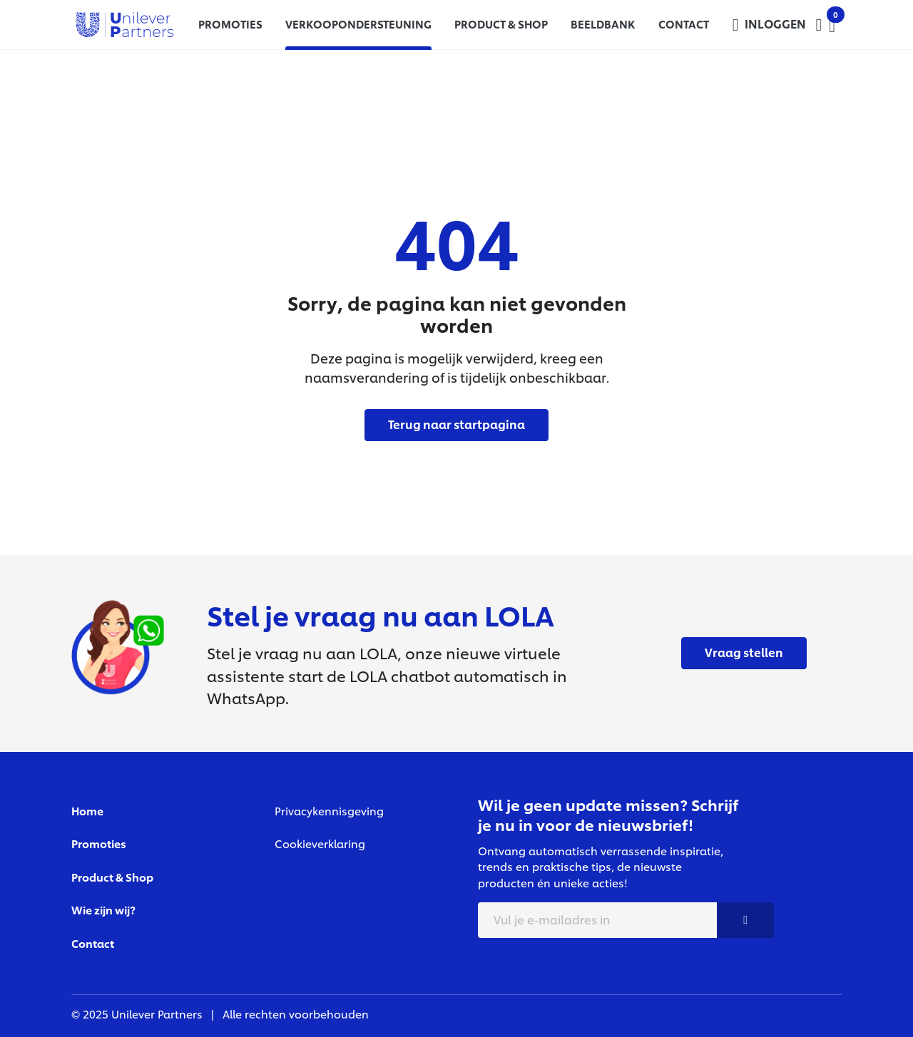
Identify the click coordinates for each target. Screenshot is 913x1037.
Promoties (98, 843)
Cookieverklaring (320, 843)
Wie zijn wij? (103, 909)
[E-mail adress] (598, 920)
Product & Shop (112, 877)
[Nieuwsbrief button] (745, 920)
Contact (92, 943)
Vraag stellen (744, 652)
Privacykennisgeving (329, 810)
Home (87, 810)
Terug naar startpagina (456, 424)
